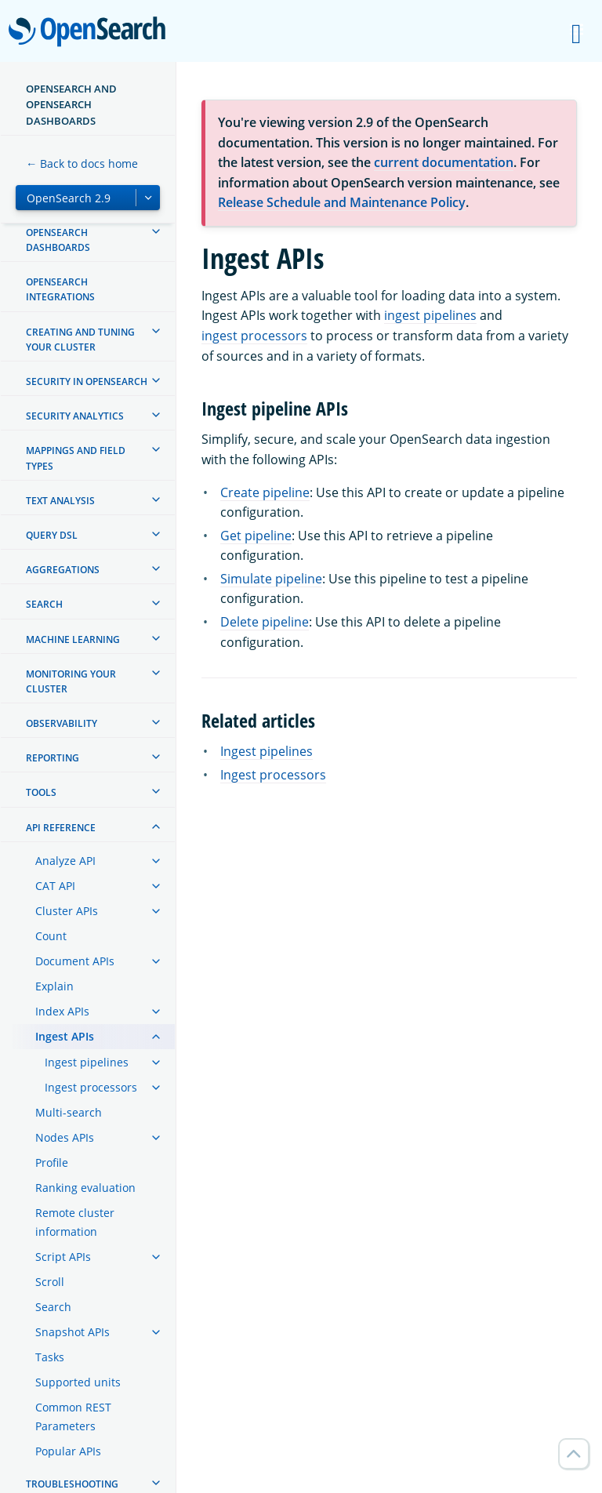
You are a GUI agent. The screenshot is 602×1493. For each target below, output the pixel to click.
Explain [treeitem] (54, 986)
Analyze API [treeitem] (65, 860)
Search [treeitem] (44, 604)
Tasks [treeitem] (49, 1357)
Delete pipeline (264, 621)
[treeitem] (156, 231)
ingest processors (254, 335)
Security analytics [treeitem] (75, 416)
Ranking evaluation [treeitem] (85, 1187)
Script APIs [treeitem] (63, 1256)
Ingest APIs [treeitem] (64, 1036)
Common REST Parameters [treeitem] (73, 1416)
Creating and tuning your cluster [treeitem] (80, 339)
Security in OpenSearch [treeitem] (86, 381)
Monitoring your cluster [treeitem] (71, 681)
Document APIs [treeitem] (74, 961)
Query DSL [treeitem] (52, 535)
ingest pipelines (430, 315)
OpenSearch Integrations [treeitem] (60, 289)
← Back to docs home (82, 163)
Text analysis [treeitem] (60, 500)
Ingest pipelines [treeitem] (87, 1062)
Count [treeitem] (51, 935)
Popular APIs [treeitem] (68, 1451)
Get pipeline (256, 535)
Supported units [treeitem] (78, 1382)
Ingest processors (273, 774)
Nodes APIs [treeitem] (64, 1137)
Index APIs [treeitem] (62, 1011)
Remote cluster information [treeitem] (74, 1222)
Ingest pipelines (266, 751)
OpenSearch (91, 32)
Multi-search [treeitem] (68, 1112)
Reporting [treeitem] (52, 758)
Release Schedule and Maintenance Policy (342, 202)
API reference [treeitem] (61, 827)
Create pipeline (265, 492)
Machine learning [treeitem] (73, 639)
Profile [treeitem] (51, 1162)
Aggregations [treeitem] (63, 569)
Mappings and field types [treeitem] (75, 458)
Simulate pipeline (271, 578)
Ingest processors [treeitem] (91, 1087)
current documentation (443, 162)
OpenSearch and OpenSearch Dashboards (71, 105)
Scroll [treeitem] (49, 1281)
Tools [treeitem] (41, 792)
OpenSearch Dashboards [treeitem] (58, 240)
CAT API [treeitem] (55, 885)
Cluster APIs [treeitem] (66, 910)
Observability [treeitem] (61, 723)
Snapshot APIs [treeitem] (72, 1331)
